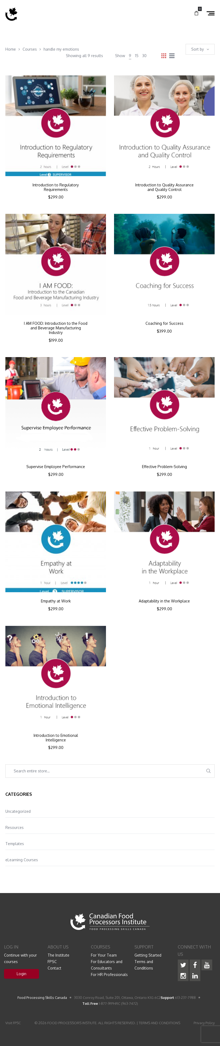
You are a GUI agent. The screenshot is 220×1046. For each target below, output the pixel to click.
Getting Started (147, 955)
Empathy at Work (56, 601)
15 (137, 55)
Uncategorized (18, 811)
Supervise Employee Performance (55, 467)
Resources (14, 827)
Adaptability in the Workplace (164, 601)
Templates (14, 843)
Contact (54, 968)
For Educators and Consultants (106, 964)
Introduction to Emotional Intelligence (56, 737)
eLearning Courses (21, 859)
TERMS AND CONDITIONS (159, 1023)
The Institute (58, 955)
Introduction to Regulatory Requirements (56, 187)
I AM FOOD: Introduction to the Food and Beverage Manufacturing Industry (55, 328)
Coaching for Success (164, 323)
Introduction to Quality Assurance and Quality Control (164, 187)
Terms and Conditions (143, 964)
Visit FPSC (13, 1023)
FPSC (52, 961)
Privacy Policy (204, 1023)
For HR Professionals (109, 974)
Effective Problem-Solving (164, 467)
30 (144, 55)
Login (21, 973)
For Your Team (104, 955)
